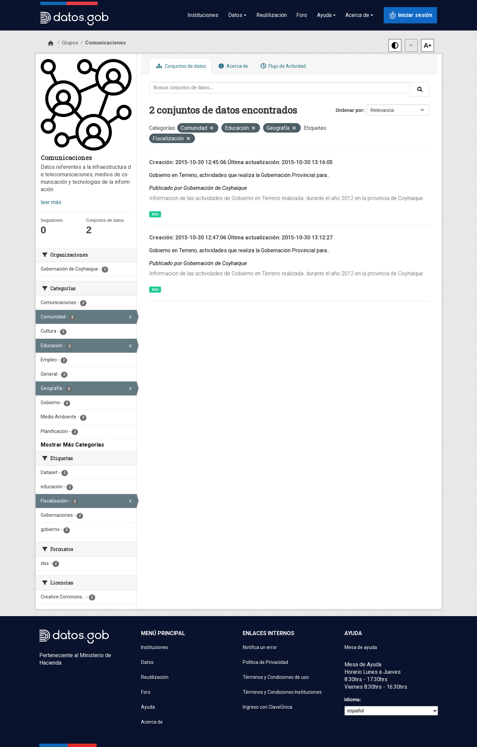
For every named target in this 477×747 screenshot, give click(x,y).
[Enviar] (420, 89)
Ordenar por (349, 110)
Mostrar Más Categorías (72, 444)
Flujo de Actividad (282, 66)
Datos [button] (235, 15)
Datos (147, 662)
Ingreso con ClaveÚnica (267, 707)
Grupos (70, 43)
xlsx (155, 214)
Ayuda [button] (324, 15)
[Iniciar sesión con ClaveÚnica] (410, 15)
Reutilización (271, 15)
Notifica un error (260, 647)
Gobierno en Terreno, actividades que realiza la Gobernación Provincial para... (239, 175)
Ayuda (148, 707)
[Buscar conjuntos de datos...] (279, 87)
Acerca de (232, 66)
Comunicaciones (105, 43)
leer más (51, 202)
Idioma (352, 699)
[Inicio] (50, 43)
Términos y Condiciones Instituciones (282, 692)
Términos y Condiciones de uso (276, 677)
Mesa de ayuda (360, 647)
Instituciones (202, 15)
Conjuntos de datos (180, 66)
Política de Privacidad (265, 662)
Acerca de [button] (357, 15)
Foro (301, 15)
